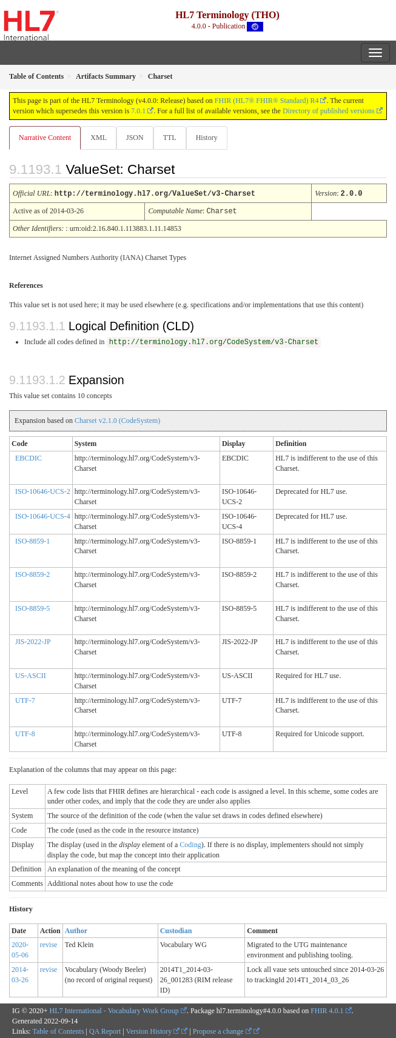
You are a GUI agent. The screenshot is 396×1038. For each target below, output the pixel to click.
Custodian (176, 929)
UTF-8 (25, 732)
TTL (169, 137)
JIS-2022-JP (33, 640)
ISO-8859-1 (32, 540)
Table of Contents (58, 1030)
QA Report (105, 1030)
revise (49, 943)
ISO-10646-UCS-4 (42, 515)
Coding (190, 843)
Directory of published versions (329, 111)
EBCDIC (28, 457)
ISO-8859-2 (32, 573)
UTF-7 (25, 699)
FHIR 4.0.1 (326, 1009)
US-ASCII (30, 674)
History (207, 137)
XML (98, 137)
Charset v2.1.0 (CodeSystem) (117, 419)
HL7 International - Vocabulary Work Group (114, 1009)
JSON (135, 137)
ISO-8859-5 (32, 607)
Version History (153, 1030)
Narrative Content (45, 137)
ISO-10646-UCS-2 (42, 490)
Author (76, 929)
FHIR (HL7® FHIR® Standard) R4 (267, 100)
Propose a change (222, 1030)
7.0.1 (138, 111)
